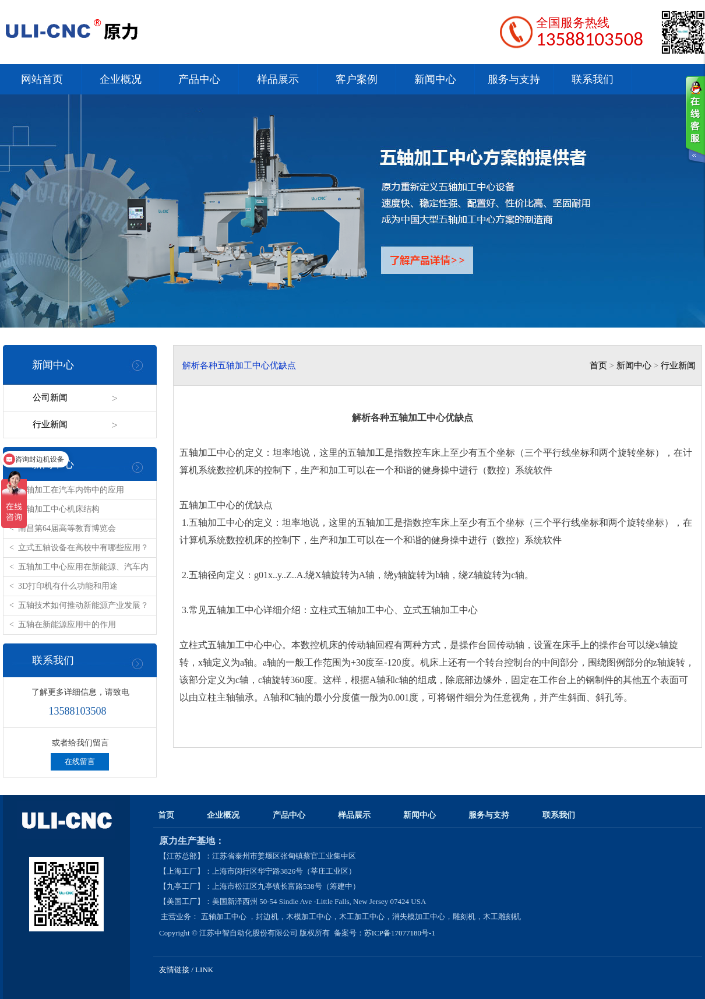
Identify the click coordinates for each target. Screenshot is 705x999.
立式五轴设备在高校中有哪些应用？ (83, 547)
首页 (598, 365)
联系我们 (593, 79)
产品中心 (199, 79)
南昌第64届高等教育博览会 (67, 528)
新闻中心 (435, 79)
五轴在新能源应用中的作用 (67, 624)
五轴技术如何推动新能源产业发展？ (83, 605)
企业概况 (121, 79)
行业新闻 (50, 424)
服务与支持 (514, 79)
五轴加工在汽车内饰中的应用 (71, 490)
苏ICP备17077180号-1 (400, 932)
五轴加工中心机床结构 (59, 509)
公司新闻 (50, 397)
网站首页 (42, 79)
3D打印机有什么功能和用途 (68, 586)
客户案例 (357, 79)
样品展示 (278, 79)
